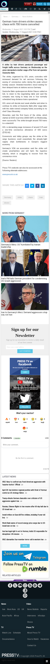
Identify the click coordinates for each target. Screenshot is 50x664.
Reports (43, 609)
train (41, 197)
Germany (15, 17)
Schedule (17, 633)
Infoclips (41, 616)
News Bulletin (27, 17)
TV (2, 627)
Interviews (31, 616)
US (18, 609)
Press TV (30, 627)
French (39, 4)
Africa (16, 616)
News (6, 17)
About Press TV (33, 633)
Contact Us (31, 645)
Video (28, 604)
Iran (3, 609)
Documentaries (8, 639)
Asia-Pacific (7, 616)
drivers (6, 203)
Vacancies (44, 639)
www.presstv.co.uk (10, 174)
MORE (25, 546)
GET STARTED (25, 351)
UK (23, 609)
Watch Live (6, 633)
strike (20, 197)
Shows (30, 622)
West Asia (11, 609)
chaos (30, 197)
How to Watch (33, 639)
